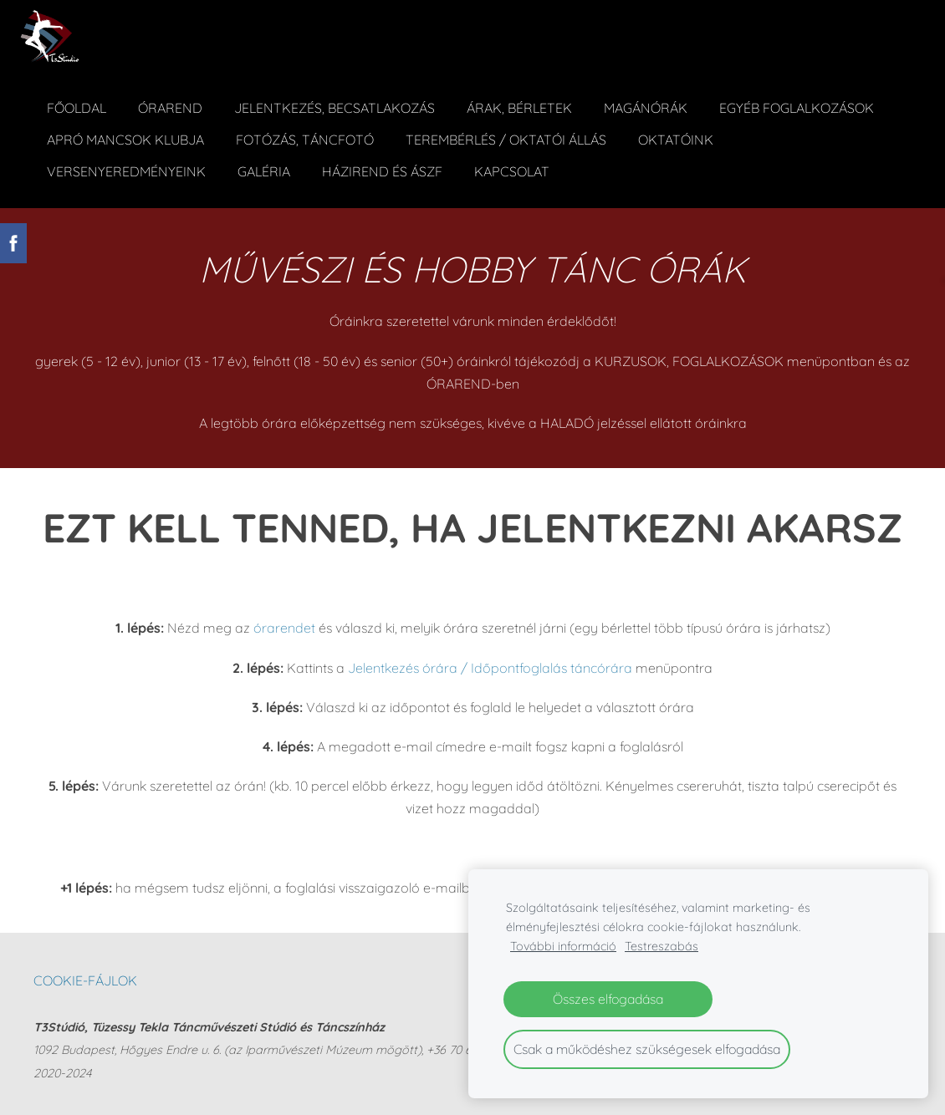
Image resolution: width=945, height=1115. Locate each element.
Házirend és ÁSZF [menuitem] (383, 170)
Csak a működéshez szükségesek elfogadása (646, 1049)
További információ (563, 946)
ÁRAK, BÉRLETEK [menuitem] (520, 107)
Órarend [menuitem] (171, 107)
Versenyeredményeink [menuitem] (127, 170)
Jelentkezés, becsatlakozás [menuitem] (335, 107)
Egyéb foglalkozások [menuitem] (797, 107)
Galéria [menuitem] (264, 170)
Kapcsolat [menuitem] (512, 170)
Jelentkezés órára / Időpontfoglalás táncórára (490, 665)
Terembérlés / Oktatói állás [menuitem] (506, 138)
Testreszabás (661, 946)
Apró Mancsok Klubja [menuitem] (126, 138)
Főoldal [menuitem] (77, 107)
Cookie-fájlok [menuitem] (85, 978)
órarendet (286, 626)
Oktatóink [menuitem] (676, 138)
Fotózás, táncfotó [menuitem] (306, 138)
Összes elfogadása (608, 998)
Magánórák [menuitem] (646, 107)
